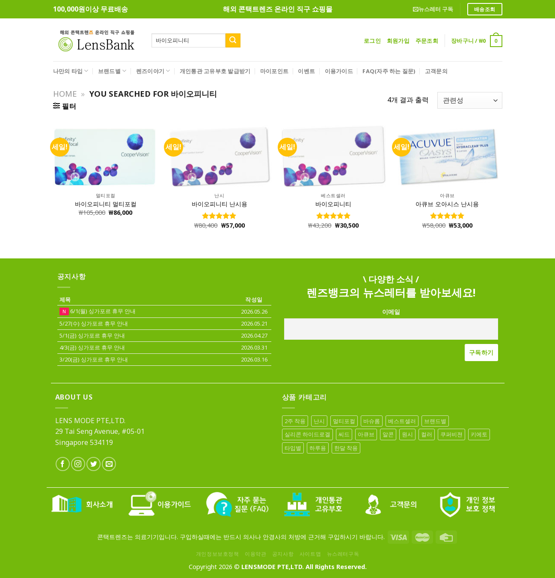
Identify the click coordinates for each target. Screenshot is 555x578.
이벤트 (306, 71)
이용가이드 (339, 71)
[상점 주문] (469, 100)
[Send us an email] (109, 464)
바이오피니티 (333, 204)
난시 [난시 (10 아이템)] (319, 421)
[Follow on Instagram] (78, 464)
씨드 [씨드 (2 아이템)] (344, 434)
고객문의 (436, 71)
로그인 (372, 40)
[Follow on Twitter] (93, 464)
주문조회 (427, 40)
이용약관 (255, 553)
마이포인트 (274, 71)
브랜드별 (112, 71)
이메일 (391, 312)
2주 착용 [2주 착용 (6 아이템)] (295, 421)
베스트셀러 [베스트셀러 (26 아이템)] (402, 421)
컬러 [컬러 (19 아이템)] (426, 434)
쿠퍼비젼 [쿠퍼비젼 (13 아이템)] (451, 434)
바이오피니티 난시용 (219, 204)
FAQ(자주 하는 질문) (388, 71)
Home (65, 93)
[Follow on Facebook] (63, 464)
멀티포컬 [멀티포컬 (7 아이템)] (344, 421)
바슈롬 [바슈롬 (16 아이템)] (371, 421)
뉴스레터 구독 (433, 9)
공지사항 (283, 553)
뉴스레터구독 (343, 553)
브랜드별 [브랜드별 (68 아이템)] (435, 421)
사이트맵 (310, 553)
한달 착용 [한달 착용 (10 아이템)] (346, 448)
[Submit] (233, 40)
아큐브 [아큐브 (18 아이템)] (366, 434)
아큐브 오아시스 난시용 (447, 204)
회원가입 (398, 40)
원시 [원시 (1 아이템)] (407, 434)
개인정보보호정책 (217, 553)
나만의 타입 (71, 71)
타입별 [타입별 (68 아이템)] (293, 448)
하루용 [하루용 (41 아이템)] (317, 448)
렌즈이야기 (153, 71)
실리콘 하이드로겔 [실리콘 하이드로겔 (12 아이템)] (307, 434)
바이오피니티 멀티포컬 (106, 204)
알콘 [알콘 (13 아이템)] (388, 434)
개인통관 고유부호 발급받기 (215, 71)
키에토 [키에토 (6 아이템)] (479, 434)
